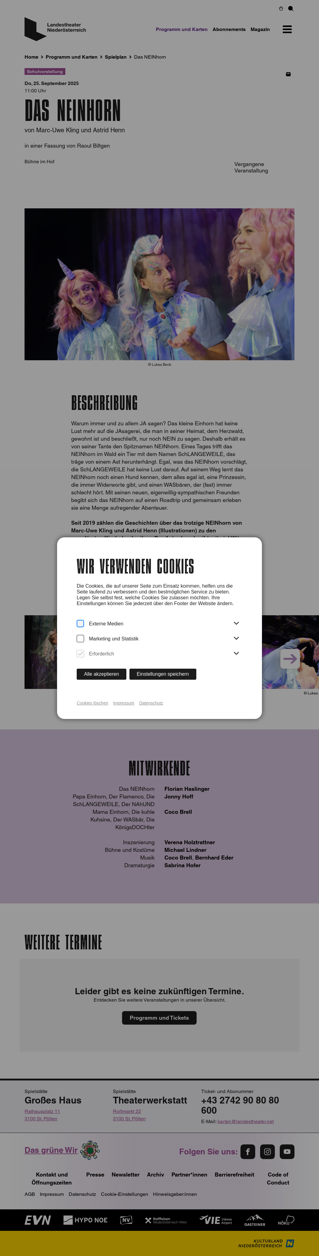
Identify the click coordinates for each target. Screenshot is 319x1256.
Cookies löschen (92, 703)
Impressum (123, 703)
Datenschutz (151, 703)
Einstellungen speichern (163, 674)
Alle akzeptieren (101, 674)
